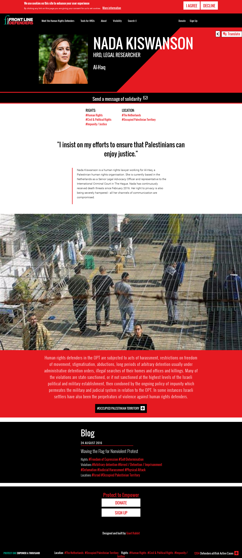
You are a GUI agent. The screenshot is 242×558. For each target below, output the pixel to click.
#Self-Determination (131, 459)
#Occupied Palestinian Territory (118, 408)
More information (111, 8)
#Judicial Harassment (110, 469)
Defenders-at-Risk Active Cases (213, 553)
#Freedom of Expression (103, 459)
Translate (234, 33)
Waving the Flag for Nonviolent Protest (109, 451)
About (104, 21)
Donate (182, 21)
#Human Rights (94, 115)
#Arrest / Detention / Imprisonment (140, 464)
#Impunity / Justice (97, 124)
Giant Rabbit (133, 533)
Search (132, 20)
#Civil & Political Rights (99, 119)
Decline (209, 5)
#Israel (96, 475)
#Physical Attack (135, 469)
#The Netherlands (132, 115)
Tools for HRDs (88, 21)
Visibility (117, 21)
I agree (191, 5)
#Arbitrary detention (105, 464)
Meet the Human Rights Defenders (58, 21)
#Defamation (89, 469)
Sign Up (193, 21)
